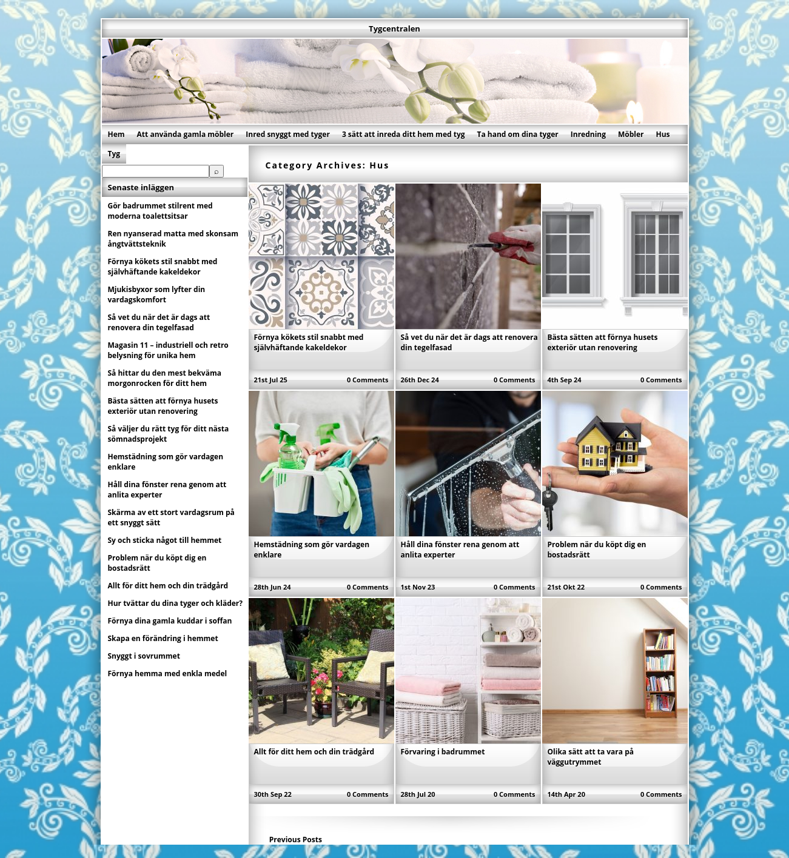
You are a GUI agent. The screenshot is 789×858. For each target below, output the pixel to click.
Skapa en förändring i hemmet (163, 638)
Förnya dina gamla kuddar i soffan (170, 621)
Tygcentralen (394, 28)
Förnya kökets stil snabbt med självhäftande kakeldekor (309, 342)
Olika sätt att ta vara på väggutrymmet (591, 757)
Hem (116, 134)
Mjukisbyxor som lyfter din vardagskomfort (157, 294)
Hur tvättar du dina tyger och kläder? (175, 603)
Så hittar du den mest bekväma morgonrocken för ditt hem (164, 378)
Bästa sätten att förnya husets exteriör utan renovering (603, 342)
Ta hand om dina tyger (518, 134)
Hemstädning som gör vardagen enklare (166, 461)
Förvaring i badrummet (443, 752)
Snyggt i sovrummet (144, 656)
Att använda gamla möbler (185, 134)
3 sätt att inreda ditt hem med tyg (403, 134)
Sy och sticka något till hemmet (165, 540)
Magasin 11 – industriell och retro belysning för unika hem (168, 350)
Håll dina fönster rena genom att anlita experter (167, 489)
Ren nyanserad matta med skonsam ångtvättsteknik (173, 238)
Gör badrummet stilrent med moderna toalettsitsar (160, 211)
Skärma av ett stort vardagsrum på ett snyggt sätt (171, 517)
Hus (663, 134)
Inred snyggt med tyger (288, 134)
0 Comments (368, 379)
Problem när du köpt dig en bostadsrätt (157, 563)
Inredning (588, 134)
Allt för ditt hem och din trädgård (314, 752)
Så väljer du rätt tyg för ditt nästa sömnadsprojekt (168, 434)
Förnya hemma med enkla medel (167, 673)
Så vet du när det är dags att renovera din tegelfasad (159, 322)
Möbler (631, 134)
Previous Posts (295, 839)
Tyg (114, 153)
